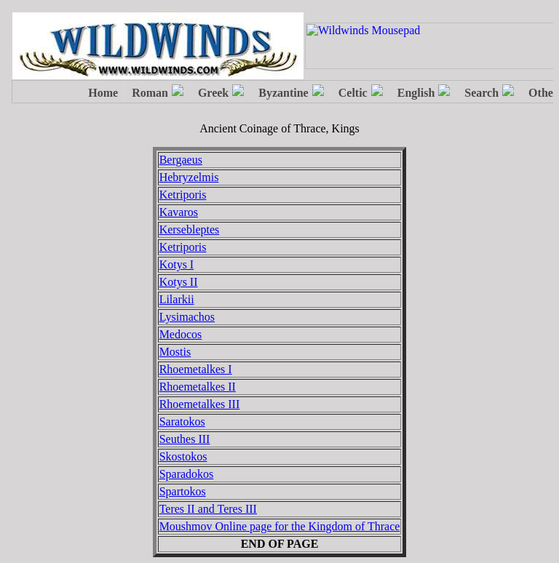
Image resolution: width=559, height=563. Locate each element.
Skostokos (183, 456)
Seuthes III (184, 439)
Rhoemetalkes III (199, 404)
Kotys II (178, 282)
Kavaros (178, 212)
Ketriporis (183, 194)
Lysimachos (187, 317)
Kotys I (176, 264)
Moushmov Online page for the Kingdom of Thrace (279, 526)
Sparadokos (186, 474)
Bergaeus (180, 159)
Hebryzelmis (189, 177)
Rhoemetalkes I (195, 369)
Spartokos (182, 491)
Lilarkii (176, 299)
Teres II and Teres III (208, 509)
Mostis (175, 352)
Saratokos (182, 421)
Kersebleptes (189, 229)
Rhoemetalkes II (197, 386)
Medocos (180, 334)
